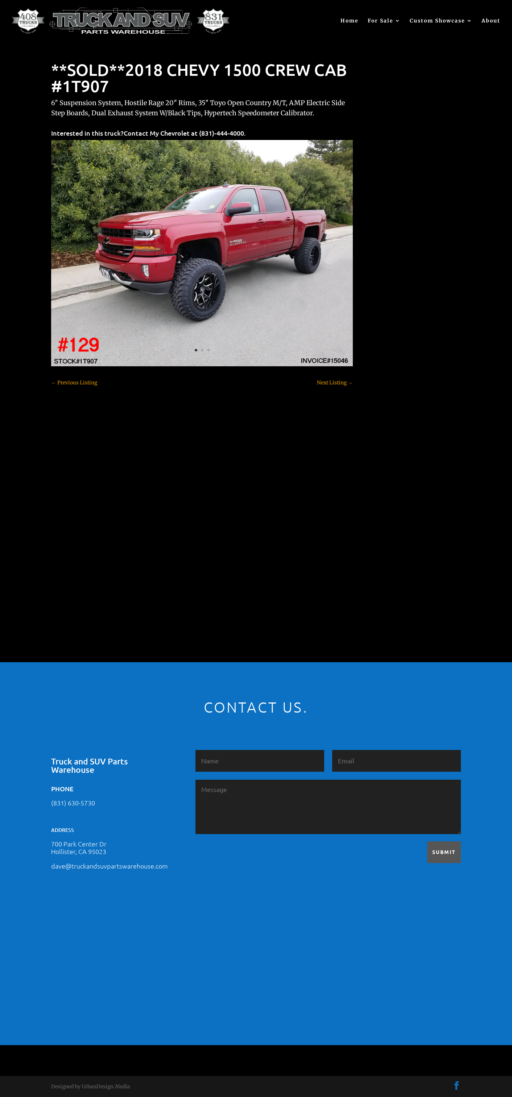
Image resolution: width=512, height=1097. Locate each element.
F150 (377, 420)
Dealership (385, 395)
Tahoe (379, 560)
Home (349, 21)
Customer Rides (391, 382)
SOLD (378, 534)
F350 (378, 445)
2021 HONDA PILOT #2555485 (407, 238)
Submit (444, 852)
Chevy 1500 (386, 331)
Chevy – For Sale (392, 319)
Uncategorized (389, 585)
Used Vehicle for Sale (396, 598)
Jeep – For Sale (389, 496)
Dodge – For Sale (392, 407)
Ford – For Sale (390, 458)
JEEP (377, 484)
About (491, 21)
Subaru (380, 547)
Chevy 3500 (386, 357)
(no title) (382, 273)
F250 (378, 433)
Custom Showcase (437, 21)
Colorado (382, 369)
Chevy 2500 (386, 344)
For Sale (380, 21)
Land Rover (385, 509)
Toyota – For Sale (393, 572)
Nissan (380, 522)
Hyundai (382, 471)
